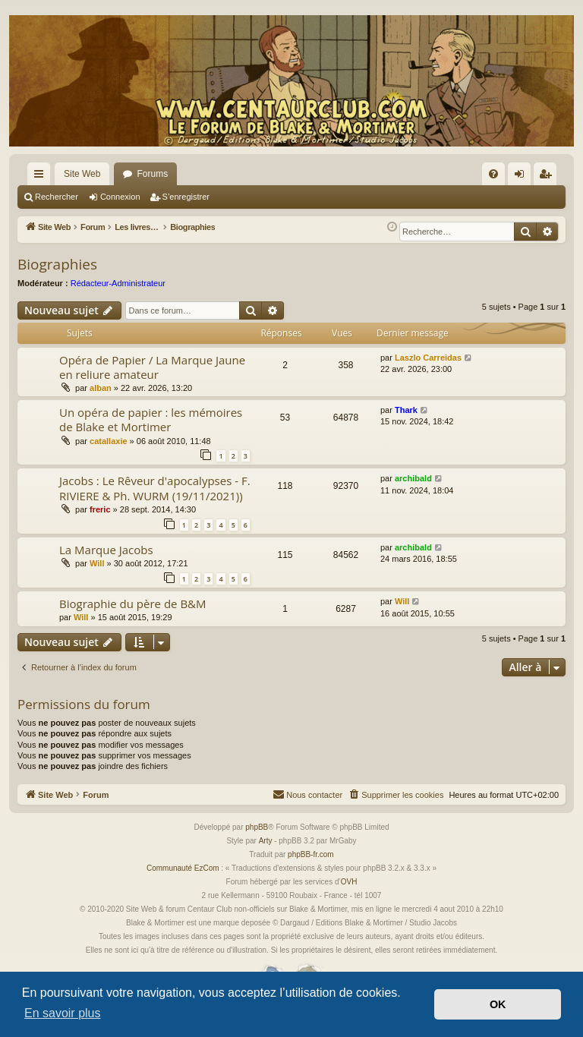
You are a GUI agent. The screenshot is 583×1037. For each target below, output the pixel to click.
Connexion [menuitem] (523, 177)
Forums (152, 174)
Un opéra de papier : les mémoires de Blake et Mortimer (150, 431)
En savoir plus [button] (62, 1013)
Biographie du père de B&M (132, 615)
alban (101, 400)
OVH (349, 894)
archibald (413, 490)
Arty (266, 853)
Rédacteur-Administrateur (118, 295)
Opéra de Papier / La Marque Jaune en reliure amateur (152, 379)
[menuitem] (493, 173)
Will (97, 575)
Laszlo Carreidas (428, 369)
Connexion (120, 196)
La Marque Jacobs (106, 561)
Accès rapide (41, 177)
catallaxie (109, 453)
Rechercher (56, 196)
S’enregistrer (186, 196)
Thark (406, 422)
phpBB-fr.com (311, 866)
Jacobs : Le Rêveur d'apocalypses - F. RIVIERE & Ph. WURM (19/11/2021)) (155, 500)
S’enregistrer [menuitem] (548, 177)
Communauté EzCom (183, 880)
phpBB (256, 839)
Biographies (57, 276)
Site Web (82, 174)
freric (100, 521)
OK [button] (498, 1004)
